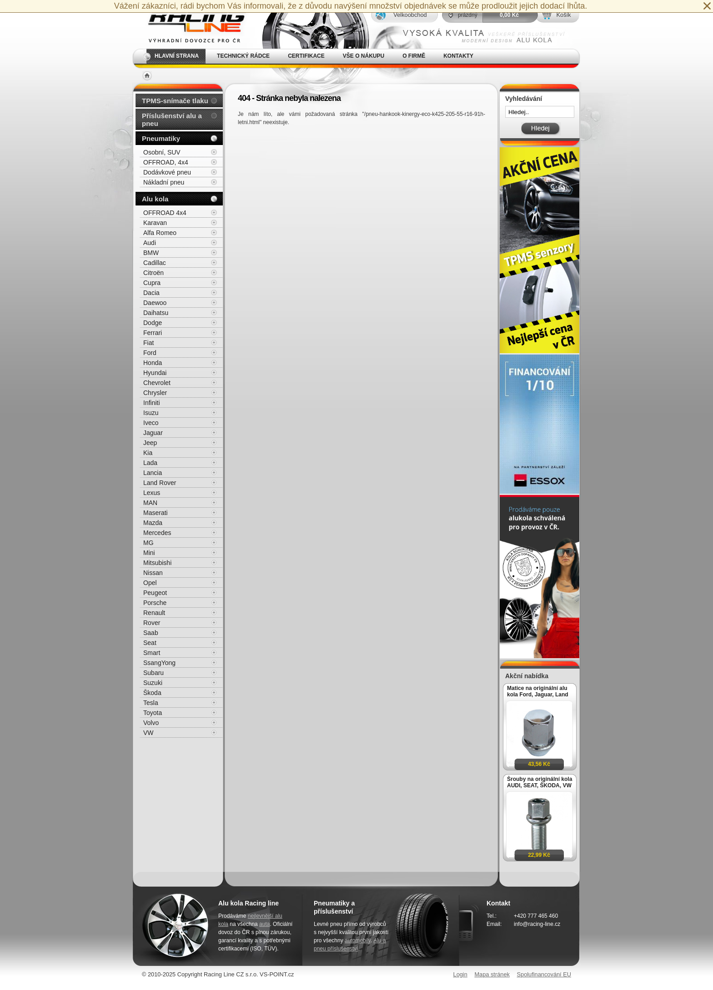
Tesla (150, 702)
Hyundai (154, 372)
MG (148, 542)
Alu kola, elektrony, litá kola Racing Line (191, 24)
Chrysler (155, 392)
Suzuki (152, 682)
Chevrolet (157, 382)
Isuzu (150, 412)
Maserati (155, 512)
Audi (149, 242)
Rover (151, 622)
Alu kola (155, 199)
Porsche (154, 602)
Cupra (152, 282)
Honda (152, 362)
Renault (154, 612)
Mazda (152, 522)
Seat (149, 642)
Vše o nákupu (363, 56)
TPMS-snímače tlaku (175, 101)
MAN (150, 502)
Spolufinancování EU (544, 974)
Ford (149, 352)
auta (264, 924)
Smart (151, 652)
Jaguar (153, 432)
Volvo (151, 722)
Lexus (151, 492)
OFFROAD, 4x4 (165, 162)
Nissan (153, 572)
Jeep (150, 442)
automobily (358, 940)
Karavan (155, 222)
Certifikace (306, 56)
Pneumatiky (161, 138)
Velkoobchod (410, 14)
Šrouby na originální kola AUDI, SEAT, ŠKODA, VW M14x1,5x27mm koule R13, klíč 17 (539, 782)
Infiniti (151, 402)
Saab (150, 632)
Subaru (153, 672)
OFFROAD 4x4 (164, 212)
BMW (151, 252)
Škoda (152, 692)
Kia (147, 452)
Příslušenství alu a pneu (172, 119)
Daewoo (154, 302)
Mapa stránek (492, 974)
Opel (150, 582)
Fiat (148, 342)
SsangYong (159, 662)
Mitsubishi (157, 562)
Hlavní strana (177, 56)
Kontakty (458, 56)
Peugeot (155, 592)
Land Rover (159, 482)
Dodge (152, 322)
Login (460, 974)
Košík (563, 14)
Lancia (152, 472)
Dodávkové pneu (167, 172)
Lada (150, 462)
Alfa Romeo (159, 232)
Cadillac (154, 262)
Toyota (152, 712)
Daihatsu (155, 312)
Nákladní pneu (163, 182)
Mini (149, 552)
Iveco (150, 422)
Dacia (151, 292)
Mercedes (157, 532)
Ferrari (152, 332)
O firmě (413, 56)
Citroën (153, 272)
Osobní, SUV (162, 152)
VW (148, 732)
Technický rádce (243, 56)
